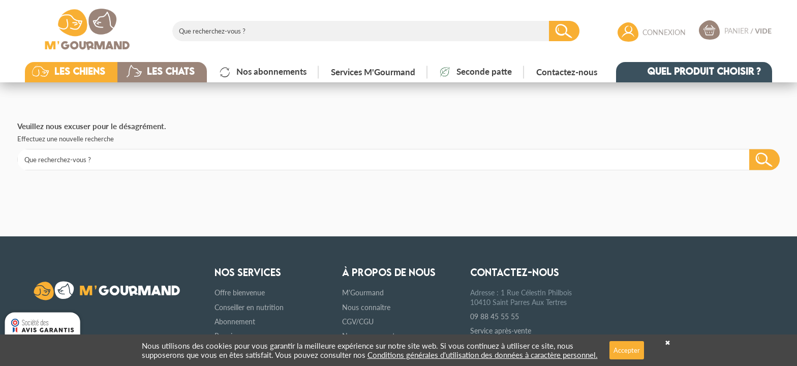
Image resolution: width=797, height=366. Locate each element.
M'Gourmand (363, 292)
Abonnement (234, 321)
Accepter (627, 350)
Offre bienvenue (239, 292)
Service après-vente (500, 330)
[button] (78, 72)
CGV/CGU (358, 321)
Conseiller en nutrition (249, 307)
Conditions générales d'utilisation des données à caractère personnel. (482, 354)
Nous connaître (366, 307)
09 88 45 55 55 (494, 316)
